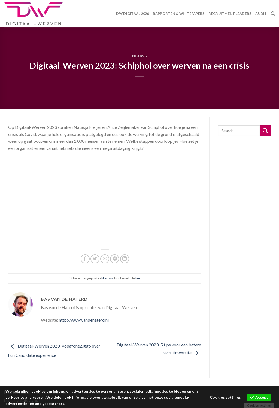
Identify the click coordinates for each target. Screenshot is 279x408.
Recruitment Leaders (229, 13)
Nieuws (139, 56)
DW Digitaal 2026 (132, 13)
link (138, 278)
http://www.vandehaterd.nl (84, 319)
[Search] (273, 13)
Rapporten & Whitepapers (179, 13)
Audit (261, 13)
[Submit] (265, 130)
